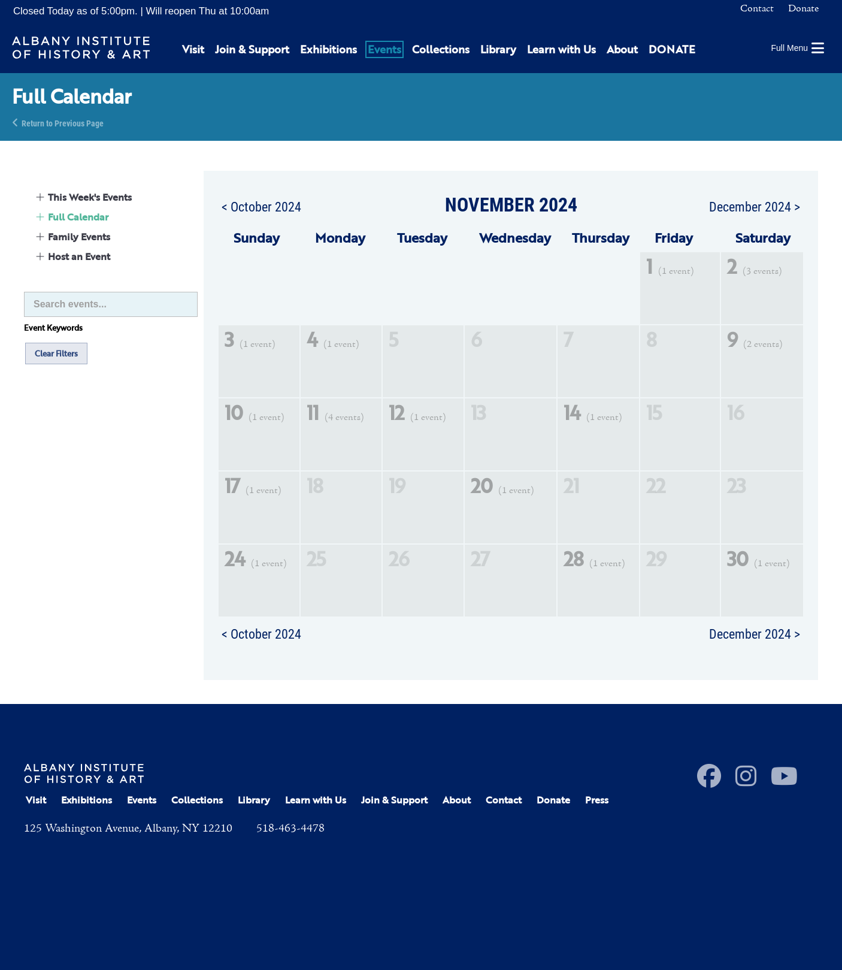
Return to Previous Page (63, 122)
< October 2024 (261, 206)
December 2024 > (754, 206)
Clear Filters (56, 353)
